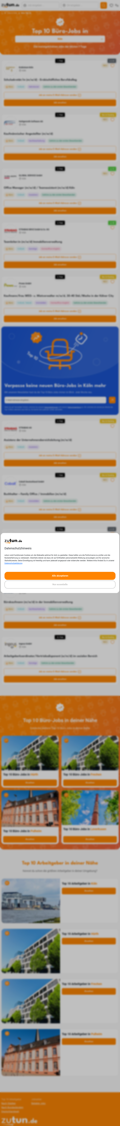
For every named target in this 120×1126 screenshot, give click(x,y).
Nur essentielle (60, 584)
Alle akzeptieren (60, 575)
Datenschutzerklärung (13, 563)
